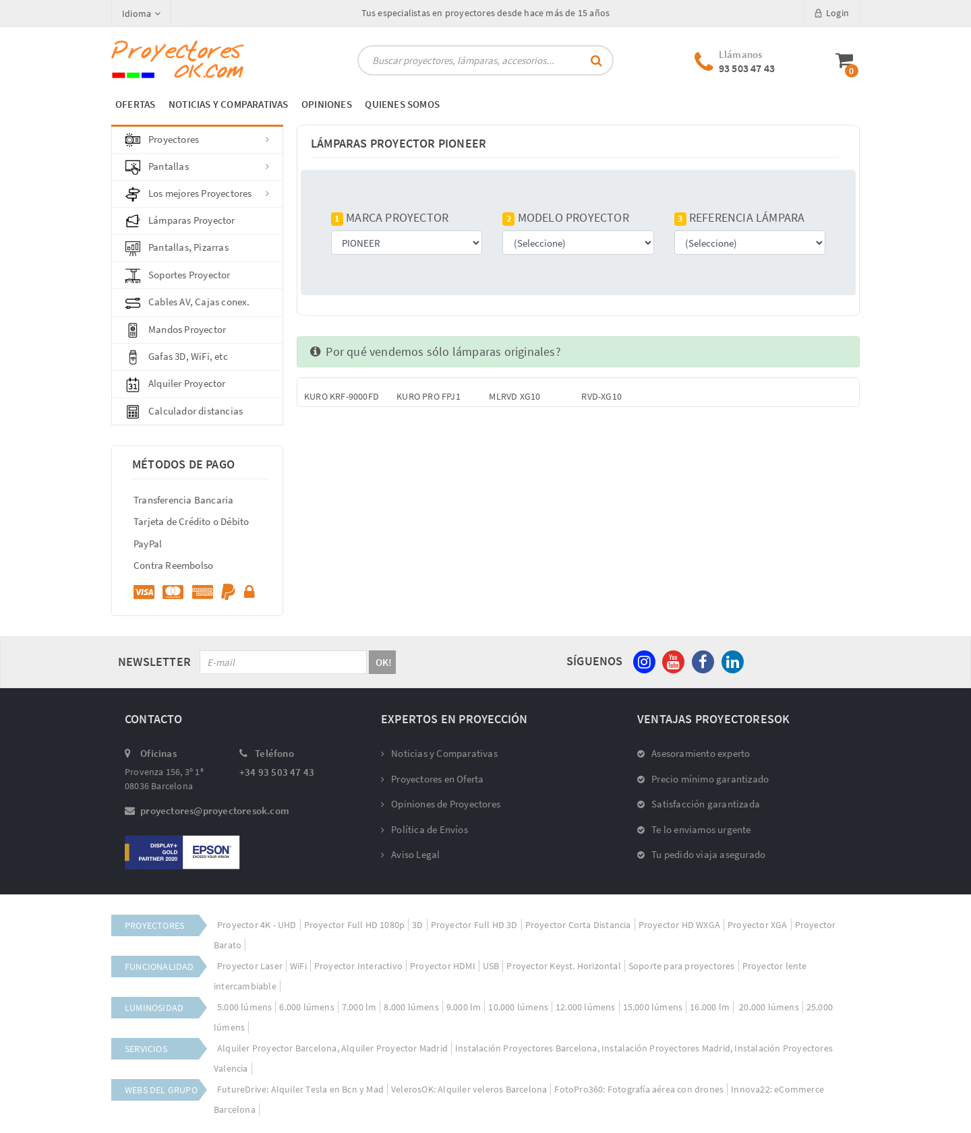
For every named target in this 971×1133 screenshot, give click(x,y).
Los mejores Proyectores (197, 194)
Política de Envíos (424, 829)
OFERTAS (135, 104)
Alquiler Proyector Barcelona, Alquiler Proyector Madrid (332, 1048)
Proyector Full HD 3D (474, 925)
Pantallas (197, 167)
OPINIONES (326, 104)
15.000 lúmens (653, 1007)
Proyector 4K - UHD (257, 925)
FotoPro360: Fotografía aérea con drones (639, 1089)
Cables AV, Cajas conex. (187, 302)
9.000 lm (463, 1007)
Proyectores (197, 140)
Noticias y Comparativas (439, 753)
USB (491, 966)
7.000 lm (359, 1007)
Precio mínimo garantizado (703, 778)
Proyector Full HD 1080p (354, 925)
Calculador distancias (184, 411)
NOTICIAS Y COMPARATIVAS (229, 104)
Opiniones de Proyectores (440, 803)
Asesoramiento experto (693, 753)
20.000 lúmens (768, 1007)
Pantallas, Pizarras (177, 248)
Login (831, 13)
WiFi (298, 966)
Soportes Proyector (178, 275)
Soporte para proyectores (681, 966)
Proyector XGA (758, 925)
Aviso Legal (410, 854)
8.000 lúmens (411, 1007)
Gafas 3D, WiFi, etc (176, 357)
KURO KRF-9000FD (341, 396)
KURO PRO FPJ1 (428, 396)
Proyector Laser (250, 966)
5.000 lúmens (244, 1007)
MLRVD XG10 (514, 396)
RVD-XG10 (601, 396)
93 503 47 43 (747, 68)
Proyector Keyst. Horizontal (563, 966)
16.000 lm (710, 1007)
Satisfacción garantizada (698, 803)
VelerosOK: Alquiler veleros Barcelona (469, 1089)
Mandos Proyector (175, 330)
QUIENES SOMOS (402, 104)
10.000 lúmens (518, 1007)
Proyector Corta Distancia (578, 925)
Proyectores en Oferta (432, 778)
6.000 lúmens (306, 1007)
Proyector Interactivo (358, 966)
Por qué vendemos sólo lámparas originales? (435, 351)
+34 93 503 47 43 (276, 772)
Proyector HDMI (442, 966)
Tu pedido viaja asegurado (701, 854)
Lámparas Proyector (180, 221)
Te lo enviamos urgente (694, 829)
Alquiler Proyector (175, 384)
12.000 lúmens (586, 1007)
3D (417, 925)
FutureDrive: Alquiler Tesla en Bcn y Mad (300, 1089)
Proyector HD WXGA (679, 925)
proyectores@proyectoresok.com (214, 810)
